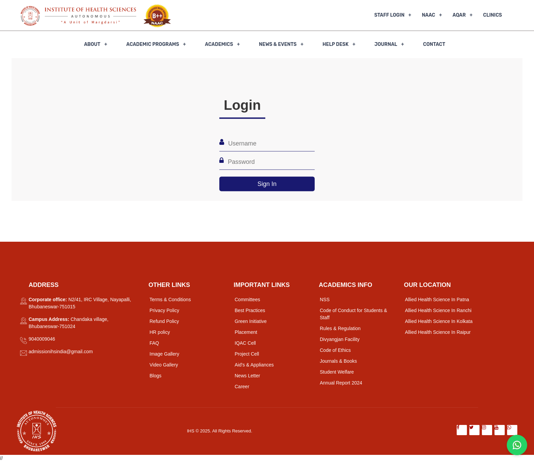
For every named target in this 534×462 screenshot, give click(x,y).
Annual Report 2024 (341, 383)
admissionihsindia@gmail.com (61, 351)
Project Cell (247, 354)
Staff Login (389, 15)
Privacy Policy (164, 310)
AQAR (459, 15)
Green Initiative (251, 321)
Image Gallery (164, 354)
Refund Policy (164, 321)
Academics (219, 44)
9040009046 (42, 339)
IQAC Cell (245, 343)
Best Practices (250, 310)
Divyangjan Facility (340, 339)
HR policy (160, 332)
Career (242, 386)
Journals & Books (338, 361)
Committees (247, 299)
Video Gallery (164, 364)
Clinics (492, 15)
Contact (434, 44)
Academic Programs (152, 44)
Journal (385, 44)
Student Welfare (337, 372)
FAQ (154, 343)
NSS (325, 299)
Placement (246, 332)
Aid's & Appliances (254, 364)
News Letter (247, 375)
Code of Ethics (335, 350)
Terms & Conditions (170, 299)
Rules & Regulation (340, 328)
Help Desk (335, 44)
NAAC (428, 15)
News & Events (278, 44)
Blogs (155, 375)
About (92, 44)
